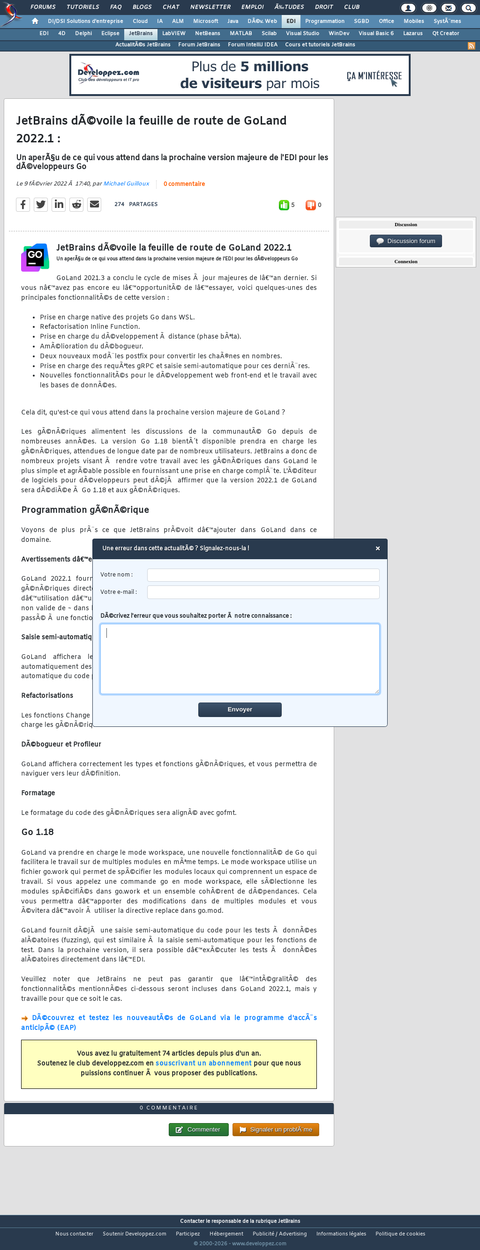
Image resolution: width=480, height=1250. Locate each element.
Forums (43, 7)
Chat (171, 7)
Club (351, 7)
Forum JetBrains (199, 45)
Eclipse (110, 33)
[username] (263, 575)
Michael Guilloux (126, 190)
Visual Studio (302, 33)
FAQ (115, 7)
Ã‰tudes (289, 7)
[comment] (240, 659)
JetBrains (141, 33)
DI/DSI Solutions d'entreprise (85, 21)
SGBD (361, 21)
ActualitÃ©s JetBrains (143, 45)
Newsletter (210, 7)
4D (62, 33)
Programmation (325, 21)
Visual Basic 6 (376, 33)
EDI (291, 21)
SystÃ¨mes (447, 21)
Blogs (142, 7)
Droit (324, 7)
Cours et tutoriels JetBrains (320, 45)
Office (386, 21)
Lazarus (413, 33)
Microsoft (205, 21)
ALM (178, 21)
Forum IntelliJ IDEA (253, 45)
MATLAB (241, 33)
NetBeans (207, 33)
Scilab (269, 33)
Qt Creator (445, 33)
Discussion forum (405, 241)
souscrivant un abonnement (204, 1069)
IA (160, 21)
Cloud (140, 21)
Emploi (252, 7)
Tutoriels (83, 7)
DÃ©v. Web (262, 21)
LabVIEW (174, 33)
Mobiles (414, 21)
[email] (263, 592)
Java (232, 21)
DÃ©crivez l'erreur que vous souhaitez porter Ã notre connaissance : (240, 653)
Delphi (83, 33)
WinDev (339, 33)
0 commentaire (184, 190)
